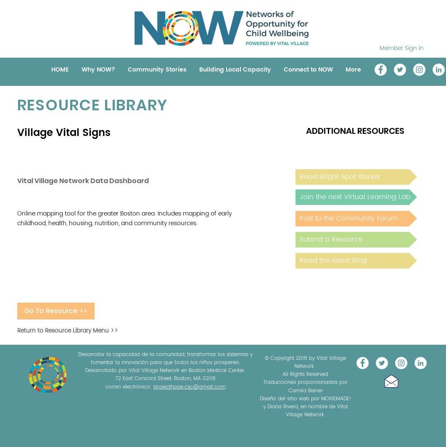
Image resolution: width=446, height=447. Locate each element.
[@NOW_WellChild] (400, 70)
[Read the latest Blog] (356, 261)
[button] (391, 381)
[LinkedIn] (439, 70)
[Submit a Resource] (356, 239)
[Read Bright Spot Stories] (356, 177)
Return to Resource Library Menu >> (67, 330)
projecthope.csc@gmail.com (189, 387)
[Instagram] (419, 70)
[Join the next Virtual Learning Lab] (356, 197)
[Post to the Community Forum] (356, 218)
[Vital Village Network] (381, 70)
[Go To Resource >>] (56, 311)
